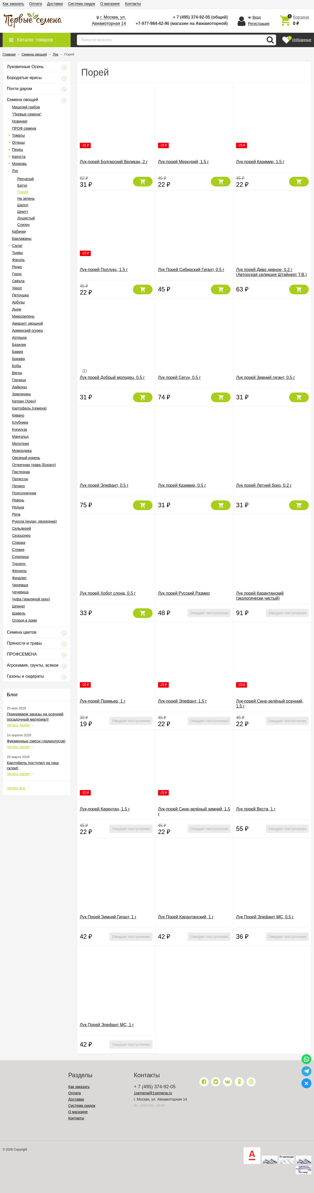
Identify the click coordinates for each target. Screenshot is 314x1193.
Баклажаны (21, 238)
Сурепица (20, 557)
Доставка (55, 4)
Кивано (18, 415)
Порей (22, 192)
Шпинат (18, 606)
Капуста (18, 156)
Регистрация (259, 23)
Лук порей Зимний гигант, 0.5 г (265, 377)
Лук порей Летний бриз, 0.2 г (263, 485)
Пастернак (21, 472)
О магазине (110, 4)
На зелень (26, 198)
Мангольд (20, 436)
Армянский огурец (27, 330)
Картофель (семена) (29, 408)
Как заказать (13, 4)
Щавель (18, 613)
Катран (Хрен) (24, 401)
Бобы (16, 366)
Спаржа (18, 542)
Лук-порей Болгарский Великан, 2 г (114, 161)
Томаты (18, 135)
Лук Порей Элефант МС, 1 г (107, 1025)
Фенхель (19, 571)
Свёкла (18, 281)
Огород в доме (24, 620)
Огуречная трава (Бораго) (34, 465)
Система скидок (81, 4)
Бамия (17, 352)
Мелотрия (20, 443)
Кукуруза (19, 429)
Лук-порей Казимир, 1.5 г (260, 161)
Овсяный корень (26, 458)
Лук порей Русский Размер (184, 593)
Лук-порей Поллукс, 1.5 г (104, 269)
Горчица (19, 380)
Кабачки (19, 231)
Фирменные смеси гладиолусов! (36, 741)
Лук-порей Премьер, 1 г (102, 701)
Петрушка (20, 295)
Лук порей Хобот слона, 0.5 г (108, 593)
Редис (17, 267)
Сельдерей (21, 528)
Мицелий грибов (26, 107)
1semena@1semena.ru (153, 1093)
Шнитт (22, 211)
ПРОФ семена (24, 128)
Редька (18, 507)
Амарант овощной (27, 323)
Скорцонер (21, 535)
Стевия (18, 550)
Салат (17, 246)
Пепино (18, 486)
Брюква (18, 359)
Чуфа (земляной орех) (31, 599)
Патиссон (20, 479)
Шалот (23, 205)
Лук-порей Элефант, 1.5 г (182, 701)
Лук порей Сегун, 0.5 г (179, 377)
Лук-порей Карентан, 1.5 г (105, 809)
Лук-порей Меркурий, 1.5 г (183, 161)
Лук (15, 171)
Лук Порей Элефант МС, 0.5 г (265, 917)
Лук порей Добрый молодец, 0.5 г (112, 377)
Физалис (19, 578)
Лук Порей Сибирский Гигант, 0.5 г (191, 269)
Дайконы (19, 387)
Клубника (20, 422)
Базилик (19, 345)
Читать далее (18, 725)
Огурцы (18, 142)
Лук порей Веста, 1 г (256, 809)
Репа (16, 514)
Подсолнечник (24, 493)
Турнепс (19, 564)
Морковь (19, 164)
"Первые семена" (26, 114)
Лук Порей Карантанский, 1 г (186, 917)
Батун (22, 185)
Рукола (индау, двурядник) (34, 521)
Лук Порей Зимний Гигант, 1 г (108, 917)
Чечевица (20, 592)
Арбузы (18, 302)
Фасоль (18, 260)
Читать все (16, 788)
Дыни (16, 309)
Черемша (20, 585)
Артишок (19, 337)
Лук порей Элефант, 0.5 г (104, 485)
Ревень (18, 500)
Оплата (35, 4)
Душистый (26, 218)
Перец (17, 149)
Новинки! (19, 121)
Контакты (133, 4)
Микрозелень (23, 316)
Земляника (21, 394)
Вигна (17, 373)
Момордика (22, 451)
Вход (257, 17)
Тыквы (17, 253)
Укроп (17, 288)
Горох (17, 274)
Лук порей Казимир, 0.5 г (182, 485)
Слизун (23, 225)
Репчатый (25, 179)
